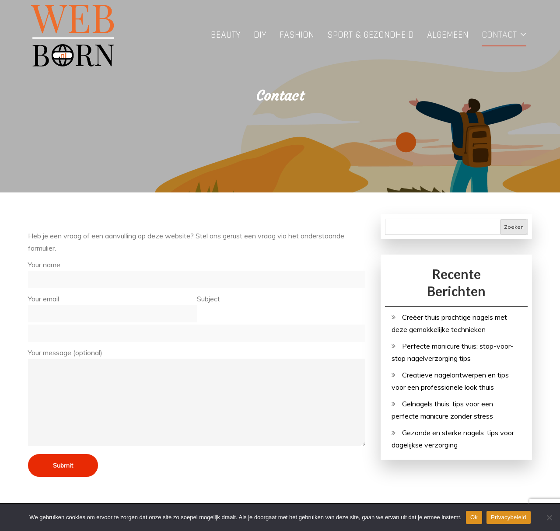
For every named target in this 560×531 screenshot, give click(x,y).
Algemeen (448, 35)
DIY (260, 35)
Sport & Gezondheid (370, 35)
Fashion (297, 35)
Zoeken (514, 227)
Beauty (226, 35)
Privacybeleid (508, 517)
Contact (499, 35)
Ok (474, 517)
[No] (549, 517)
